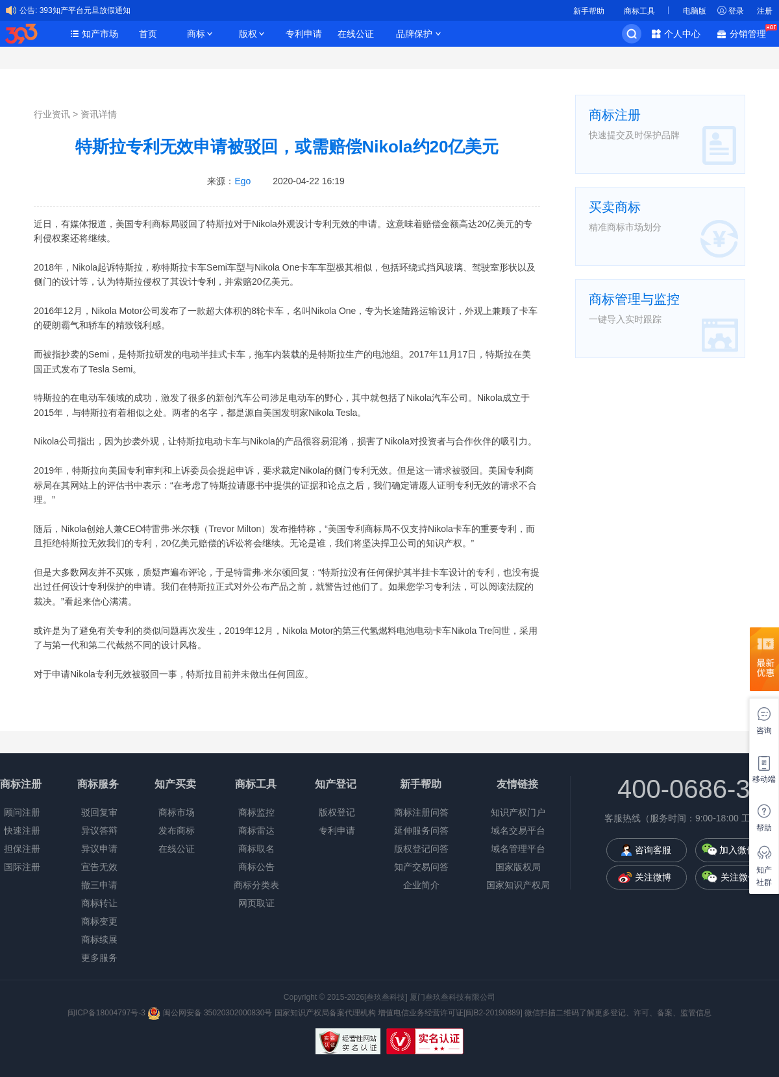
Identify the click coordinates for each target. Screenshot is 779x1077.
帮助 (764, 827)
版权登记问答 (421, 848)
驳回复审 (99, 812)
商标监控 (256, 812)
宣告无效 (99, 867)
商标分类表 (256, 885)
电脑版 (694, 11)
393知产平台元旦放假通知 (85, 10)
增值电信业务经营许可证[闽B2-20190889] (450, 1012)
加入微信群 (742, 850)
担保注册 (22, 848)
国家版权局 (518, 867)
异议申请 (99, 848)
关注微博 (653, 877)
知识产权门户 (518, 812)
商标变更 (99, 921)
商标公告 (256, 867)
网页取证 (256, 903)
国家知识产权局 (518, 885)
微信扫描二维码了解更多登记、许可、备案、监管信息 (618, 1012)
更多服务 (99, 957)
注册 (765, 11)
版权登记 (337, 812)
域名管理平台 (518, 848)
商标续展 (99, 939)
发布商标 (176, 830)
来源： (229, 181)
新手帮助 (588, 11)
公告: (28, 10)
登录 (736, 11)
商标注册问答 (421, 812)
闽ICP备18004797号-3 (107, 1012)
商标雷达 (256, 830)
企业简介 (421, 885)
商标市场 (176, 812)
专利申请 (304, 34)
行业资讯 (52, 114)
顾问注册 (22, 812)
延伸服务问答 (421, 830)
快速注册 (22, 830)
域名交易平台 (518, 830)
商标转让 (99, 903)
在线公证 (356, 34)
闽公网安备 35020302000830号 (209, 1012)
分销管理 (751, 33)
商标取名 (256, 848)
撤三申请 (99, 885)
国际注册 (22, 867)
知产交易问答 (421, 867)
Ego (242, 181)
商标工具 (639, 11)
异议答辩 (99, 830)
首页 (148, 34)
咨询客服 (653, 850)
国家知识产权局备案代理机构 (325, 1012)
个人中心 (682, 34)
